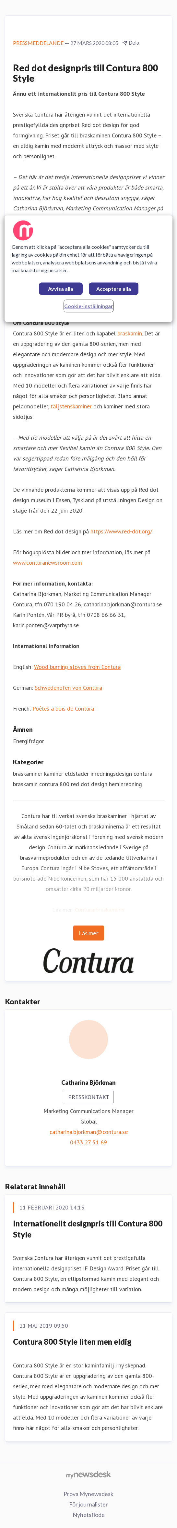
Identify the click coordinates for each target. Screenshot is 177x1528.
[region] (89, 268)
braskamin (129, 333)
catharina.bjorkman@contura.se (89, 1132)
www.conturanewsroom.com (47, 562)
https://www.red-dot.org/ (121, 531)
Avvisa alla (60, 289)
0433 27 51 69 (88, 1142)
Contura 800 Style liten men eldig (72, 1341)
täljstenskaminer (71, 406)
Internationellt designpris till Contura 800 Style (87, 1229)
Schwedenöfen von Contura (68, 687)
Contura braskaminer (100, 909)
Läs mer (89, 933)
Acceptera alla (113, 289)
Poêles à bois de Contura (63, 708)
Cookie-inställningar (88, 306)
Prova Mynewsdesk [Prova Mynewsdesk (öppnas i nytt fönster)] (88, 1493)
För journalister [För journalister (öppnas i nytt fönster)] (88, 1504)
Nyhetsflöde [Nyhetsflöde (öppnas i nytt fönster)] (89, 1514)
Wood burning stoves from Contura (77, 667)
